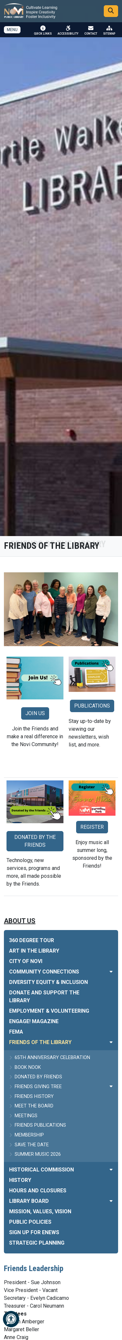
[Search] (111, 11)
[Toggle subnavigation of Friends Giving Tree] (111, 1086)
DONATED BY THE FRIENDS (35, 841)
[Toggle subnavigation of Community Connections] (111, 972)
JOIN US (35, 713)
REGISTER (92, 827)
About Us (19, 921)
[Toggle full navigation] (12, 29)
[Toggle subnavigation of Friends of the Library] (111, 1042)
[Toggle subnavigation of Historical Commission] (111, 1170)
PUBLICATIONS (92, 706)
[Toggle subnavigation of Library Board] (111, 1201)
